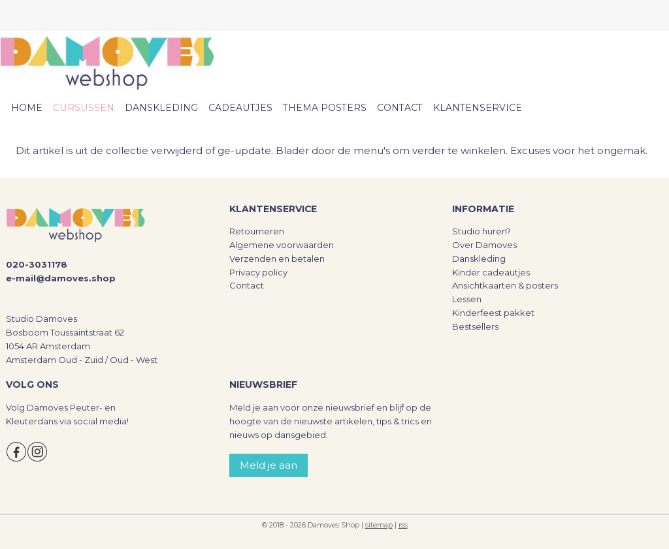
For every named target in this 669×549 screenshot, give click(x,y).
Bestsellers (475, 326)
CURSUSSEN (83, 108)
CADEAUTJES (240, 108)
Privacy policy (258, 272)
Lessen (466, 299)
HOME (26, 108)
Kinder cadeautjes (491, 272)
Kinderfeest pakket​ (493, 312)
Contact (246, 285)
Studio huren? (481, 231)
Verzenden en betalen (277, 258)
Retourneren (256, 231)
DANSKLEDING (161, 108)
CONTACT (400, 108)
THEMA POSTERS (325, 108)
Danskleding (479, 258)
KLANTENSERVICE (477, 108)
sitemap (379, 524)
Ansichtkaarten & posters (505, 285)
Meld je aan (268, 465)
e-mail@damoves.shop (61, 278)
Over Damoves (484, 245)
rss (403, 524)
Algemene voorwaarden (281, 245)
